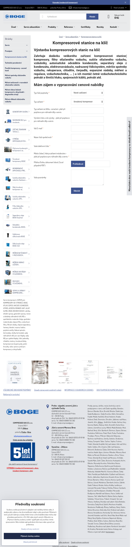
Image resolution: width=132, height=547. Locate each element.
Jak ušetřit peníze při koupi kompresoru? (23, 464)
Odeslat (77, 190)
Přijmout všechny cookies (30, 536)
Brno (29, 432)
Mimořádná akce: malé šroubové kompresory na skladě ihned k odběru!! (129, 156)
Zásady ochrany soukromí (80, 542)
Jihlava (25, 428)
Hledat (92, 16)
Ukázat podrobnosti (30, 542)
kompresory (110, 532)
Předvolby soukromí (62, 542)
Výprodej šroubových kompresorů (65, 2)
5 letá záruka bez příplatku (23, 440)
